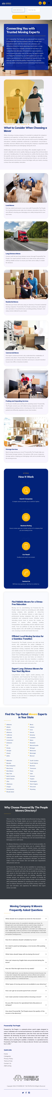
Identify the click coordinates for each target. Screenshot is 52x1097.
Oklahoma (9, 784)
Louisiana (32, 737)
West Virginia (34, 784)
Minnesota (33, 750)
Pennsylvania (10, 789)
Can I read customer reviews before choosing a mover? (23, 997)
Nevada (8, 763)
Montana (32, 765)
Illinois (31, 724)
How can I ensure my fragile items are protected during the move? (24, 961)
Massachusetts (34, 745)
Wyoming (32, 789)
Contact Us (7, 1063)
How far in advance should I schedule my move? (21, 940)
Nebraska (9, 760)
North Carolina (10, 776)
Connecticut (9, 740)
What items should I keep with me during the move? (22, 954)
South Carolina (34, 760)
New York (9, 773)
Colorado (9, 737)
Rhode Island (10, 792)
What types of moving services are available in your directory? (26, 984)
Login (40, 3)
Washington (33, 781)
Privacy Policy (8, 1058)
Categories (7, 1056)
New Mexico (9, 771)
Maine (31, 740)
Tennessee (33, 768)
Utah (31, 773)
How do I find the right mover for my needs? (19, 968)
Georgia (8, 750)
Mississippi (33, 753)
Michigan (32, 748)
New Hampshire (10, 765)
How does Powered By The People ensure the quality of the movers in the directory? (24, 1012)
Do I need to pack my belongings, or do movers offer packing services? (25, 947)
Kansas (32, 732)
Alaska (8, 727)
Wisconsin (33, 786)
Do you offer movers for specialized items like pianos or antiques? (23, 1004)
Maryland (32, 743)
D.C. (7, 745)
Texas (31, 771)
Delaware (9, 743)
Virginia (32, 779)
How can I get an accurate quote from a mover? (21, 991)
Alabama (9, 724)
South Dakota (34, 763)
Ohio (7, 781)
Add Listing (44, 3)
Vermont (32, 776)
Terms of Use (8, 1061)
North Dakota (10, 779)
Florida (8, 748)
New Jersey (9, 768)
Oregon (8, 786)
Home (6, 1054)
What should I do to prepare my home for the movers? (23, 919)
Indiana (32, 727)
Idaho (8, 756)
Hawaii (8, 753)
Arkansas (9, 732)
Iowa (31, 730)
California (9, 735)
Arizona (8, 730)
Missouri (32, 756)
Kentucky (32, 735)
